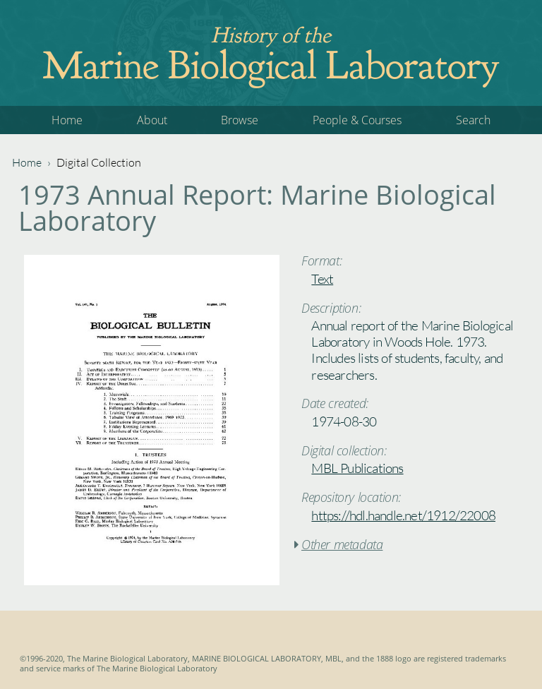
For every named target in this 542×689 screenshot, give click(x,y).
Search (473, 120)
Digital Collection (98, 162)
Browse (239, 120)
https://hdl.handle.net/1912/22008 (403, 515)
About (152, 120)
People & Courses (357, 120)
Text (322, 278)
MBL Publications (357, 468)
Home (67, 120)
